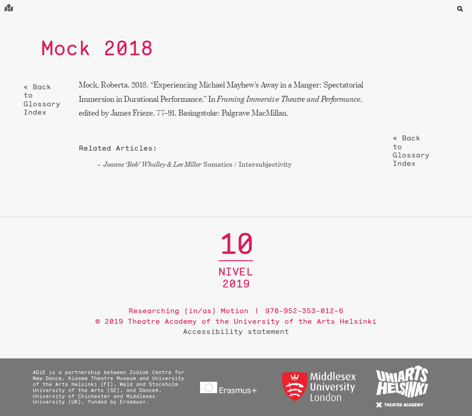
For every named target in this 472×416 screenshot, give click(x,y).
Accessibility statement (236, 331)
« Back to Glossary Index (42, 99)
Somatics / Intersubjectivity (197, 164)
